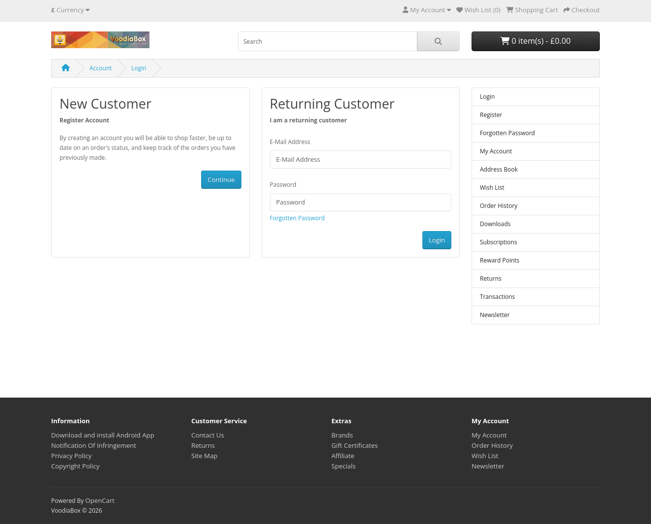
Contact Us (207, 435)
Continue (221, 179)
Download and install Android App (102, 435)
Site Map (204, 455)
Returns (491, 278)
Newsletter (495, 315)
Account (100, 68)
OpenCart (100, 500)
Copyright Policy (75, 466)
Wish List (492, 187)
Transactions (497, 296)
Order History (498, 206)
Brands (342, 435)
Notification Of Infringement (93, 445)
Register (491, 115)
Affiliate (343, 455)
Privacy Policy (71, 455)
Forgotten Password (297, 218)
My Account (496, 151)
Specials (343, 466)
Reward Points (499, 260)
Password (283, 184)
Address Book (499, 169)
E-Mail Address (290, 142)
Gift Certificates (354, 445)
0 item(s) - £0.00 (535, 40)
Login (138, 68)
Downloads (495, 224)
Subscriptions (498, 242)
